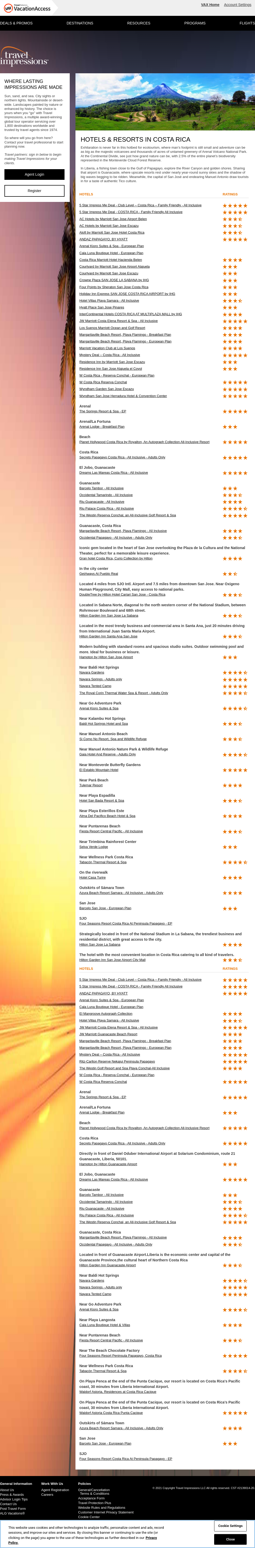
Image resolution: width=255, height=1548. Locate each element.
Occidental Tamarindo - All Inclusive (106, 495)
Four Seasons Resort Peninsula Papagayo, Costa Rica (120, 1356)
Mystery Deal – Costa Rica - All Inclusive (109, 355)
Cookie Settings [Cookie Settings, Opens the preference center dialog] (230, 1526)
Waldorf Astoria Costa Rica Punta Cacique (111, 1413)
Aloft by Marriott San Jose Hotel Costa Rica (111, 232)
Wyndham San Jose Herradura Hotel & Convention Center (123, 396)
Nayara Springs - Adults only (100, 679)
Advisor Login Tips (14, 1499)
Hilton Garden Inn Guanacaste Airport (107, 1265)
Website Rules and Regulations (101, 1508)
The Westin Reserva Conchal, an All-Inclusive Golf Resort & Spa (127, 515)
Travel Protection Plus (94, 1503)
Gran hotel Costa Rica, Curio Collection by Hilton (115, 558)
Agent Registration (55, 1490)
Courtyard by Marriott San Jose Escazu (108, 273)
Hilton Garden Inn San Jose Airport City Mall (112, 960)
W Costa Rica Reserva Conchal (103, 382)
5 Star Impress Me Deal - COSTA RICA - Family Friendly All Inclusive (130, 212)
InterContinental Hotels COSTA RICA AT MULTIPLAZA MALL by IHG (130, 314)
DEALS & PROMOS (16, 23)
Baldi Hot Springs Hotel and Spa (103, 724)
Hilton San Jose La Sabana (99, 944)
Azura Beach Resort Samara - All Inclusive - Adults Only (121, 893)
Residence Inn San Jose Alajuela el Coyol (110, 369)
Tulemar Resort (91, 785)
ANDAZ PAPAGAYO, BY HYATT (103, 239)
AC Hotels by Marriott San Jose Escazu (109, 226)
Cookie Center (89, 1517)
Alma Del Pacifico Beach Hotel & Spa (107, 816)
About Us (7, 1490)
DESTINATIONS (80, 23)
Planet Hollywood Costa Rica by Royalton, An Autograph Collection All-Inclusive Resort (144, 442)
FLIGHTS (247, 23)
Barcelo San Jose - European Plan (105, 908)
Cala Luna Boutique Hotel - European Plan (111, 253)
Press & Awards (12, 1495)
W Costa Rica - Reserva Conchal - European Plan (116, 375)
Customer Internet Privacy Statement (105, 1512)
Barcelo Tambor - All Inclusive (101, 488)
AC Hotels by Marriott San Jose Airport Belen (113, 219)
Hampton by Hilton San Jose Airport (106, 657)
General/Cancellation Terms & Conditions (94, 1492)
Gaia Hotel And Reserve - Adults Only (107, 754)
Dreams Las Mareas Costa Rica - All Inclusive (113, 473)
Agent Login (34, 174)
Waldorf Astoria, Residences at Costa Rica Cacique (117, 1392)
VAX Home (210, 5)
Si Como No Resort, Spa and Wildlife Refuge (113, 739)
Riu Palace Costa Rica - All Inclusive (106, 508)
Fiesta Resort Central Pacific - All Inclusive (111, 831)
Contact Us (8, 1504)
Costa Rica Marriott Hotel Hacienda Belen (110, 260)
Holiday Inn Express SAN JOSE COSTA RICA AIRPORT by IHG (127, 294)
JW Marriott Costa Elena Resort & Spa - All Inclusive (118, 321)
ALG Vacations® (12, 1513)
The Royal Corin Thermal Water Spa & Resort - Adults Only (123, 693)
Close (230, 1540)
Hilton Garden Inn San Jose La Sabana (108, 615)
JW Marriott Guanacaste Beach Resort (108, 1034)
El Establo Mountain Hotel (98, 770)
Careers (47, 1495)
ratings (230, 194)
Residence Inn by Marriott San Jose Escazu (112, 362)
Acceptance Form (91, 1498)
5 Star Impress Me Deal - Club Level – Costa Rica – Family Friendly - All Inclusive (140, 205)
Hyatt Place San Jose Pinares (101, 307)
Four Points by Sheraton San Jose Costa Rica (113, 287)
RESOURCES (138, 23)
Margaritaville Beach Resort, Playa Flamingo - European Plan (125, 341)
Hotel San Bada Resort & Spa (101, 800)
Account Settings (237, 5)
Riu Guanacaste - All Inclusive (101, 502)
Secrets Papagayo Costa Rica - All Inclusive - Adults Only (122, 457)
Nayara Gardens (91, 672)
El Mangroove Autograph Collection (105, 1014)
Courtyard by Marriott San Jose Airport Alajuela (114, 266)
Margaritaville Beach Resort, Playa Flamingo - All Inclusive (123, 531)
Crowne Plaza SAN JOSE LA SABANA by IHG (114, 280)
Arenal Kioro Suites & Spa (98, 708)
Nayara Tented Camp (95, 686)
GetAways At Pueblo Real (98, 574)
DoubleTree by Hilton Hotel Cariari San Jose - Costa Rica (122, 594)
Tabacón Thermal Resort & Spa (102, 862)
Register (34, 191)
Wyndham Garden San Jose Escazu (106, 389)
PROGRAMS (195, 23)
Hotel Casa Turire (92, 877)
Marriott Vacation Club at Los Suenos (107, 348)
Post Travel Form (13, 1509)
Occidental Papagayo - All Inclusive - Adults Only (115, 537)
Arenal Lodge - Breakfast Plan (101, 427)
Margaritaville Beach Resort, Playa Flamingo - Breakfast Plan (125, 335)
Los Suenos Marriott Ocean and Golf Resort (112, 328)
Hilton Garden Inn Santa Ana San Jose (108, 636)
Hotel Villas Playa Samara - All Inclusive (109, 300)
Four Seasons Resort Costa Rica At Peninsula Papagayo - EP (125, 923)
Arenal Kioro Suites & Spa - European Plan (111, 246)
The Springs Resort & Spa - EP (102, 411)
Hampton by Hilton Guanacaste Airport (108, 1164)
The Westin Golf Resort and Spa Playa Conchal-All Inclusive (124, 1068)
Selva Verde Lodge (93, 847)
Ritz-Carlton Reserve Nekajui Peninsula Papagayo (117, 1061)
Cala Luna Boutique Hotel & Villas (104, 1325)
